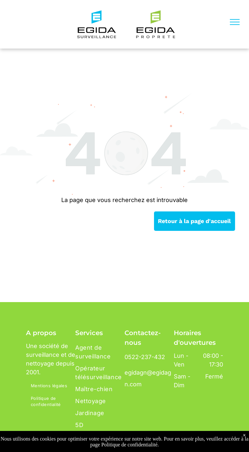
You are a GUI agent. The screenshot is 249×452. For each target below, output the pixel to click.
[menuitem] (52, 386)
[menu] (234, 22)
